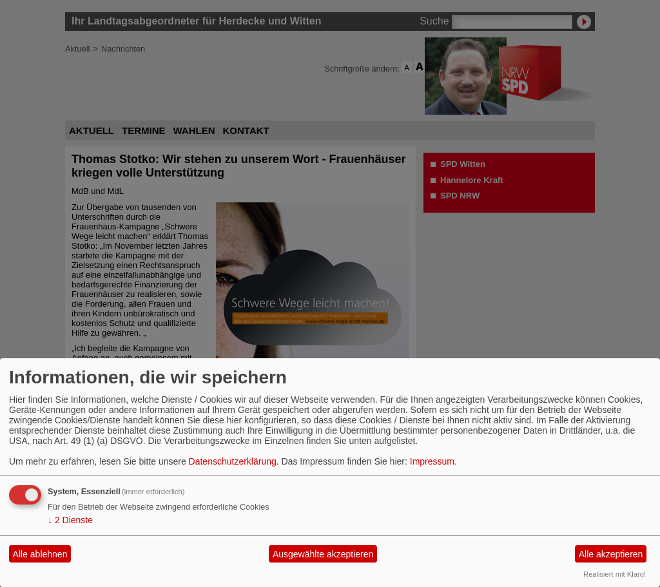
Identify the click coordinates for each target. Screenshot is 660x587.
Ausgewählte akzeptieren (323, 554)
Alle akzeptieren (611, 554)
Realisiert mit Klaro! (614, 574)
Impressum (432, 461)
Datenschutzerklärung (233, 461)
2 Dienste (70, 520)
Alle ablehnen (40, 554)
